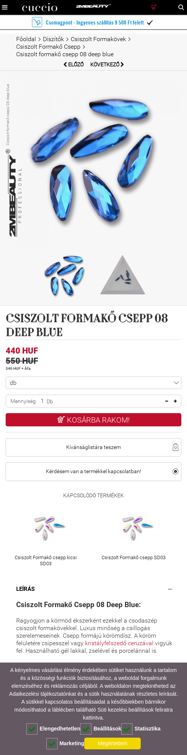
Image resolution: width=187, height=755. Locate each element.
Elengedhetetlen (53, 729)
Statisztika (140, 729)
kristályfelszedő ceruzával (120, 643)
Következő (107, 65)
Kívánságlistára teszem (93, 447)
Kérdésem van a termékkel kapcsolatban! (93, 471)
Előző (74, 65)
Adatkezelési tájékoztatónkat (42, 694)
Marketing (65, 743)
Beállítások (100, 729)
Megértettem (113, 743)
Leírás (25, 589)
